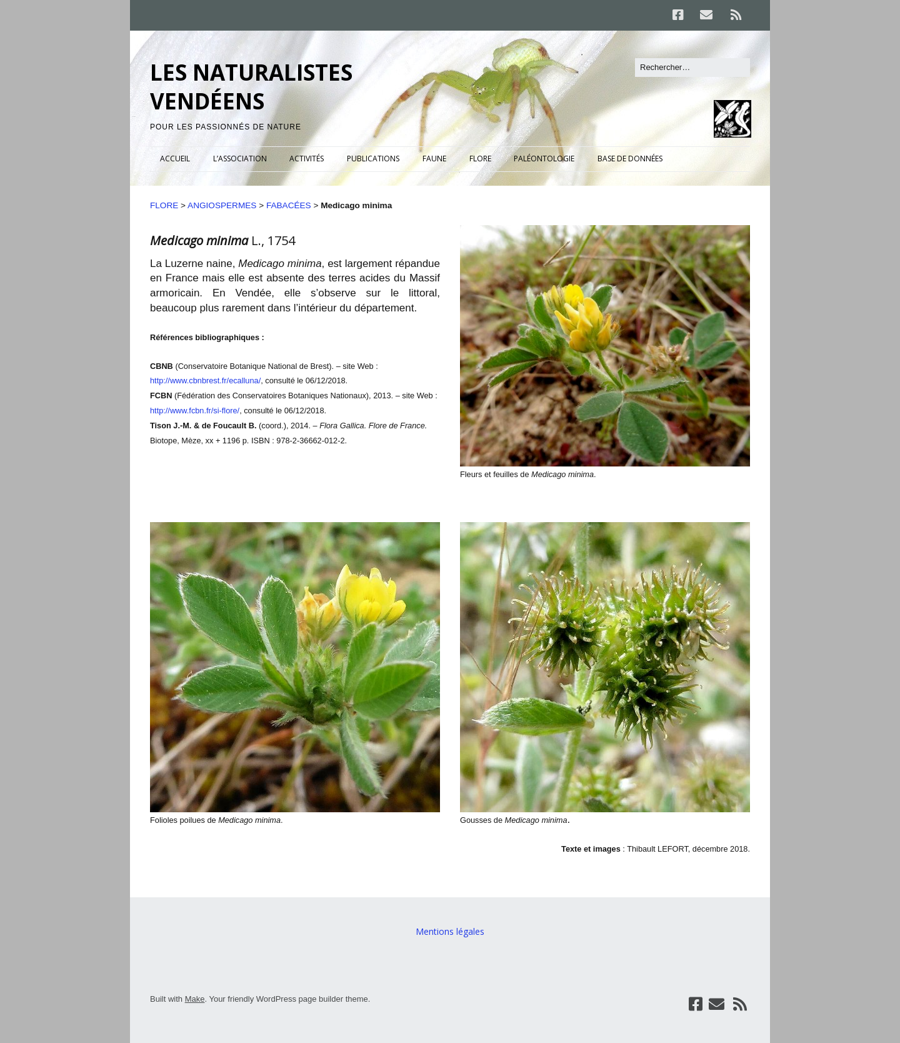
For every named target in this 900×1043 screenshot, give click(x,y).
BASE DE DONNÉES (630, 158)
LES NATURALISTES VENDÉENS (251, 87)
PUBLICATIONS (373, 158)
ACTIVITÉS (306, 158)
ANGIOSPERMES (222, 205)
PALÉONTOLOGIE (544, 158)
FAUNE (434, 158)
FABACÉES (288, 205)
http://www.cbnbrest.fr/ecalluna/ (205, 380)
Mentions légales (450, 931)
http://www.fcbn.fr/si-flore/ (194, 410)
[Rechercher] (692, 67)
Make (195, 999)
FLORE (480, 158)
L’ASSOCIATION (240, 158)
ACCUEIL (175, 158)
